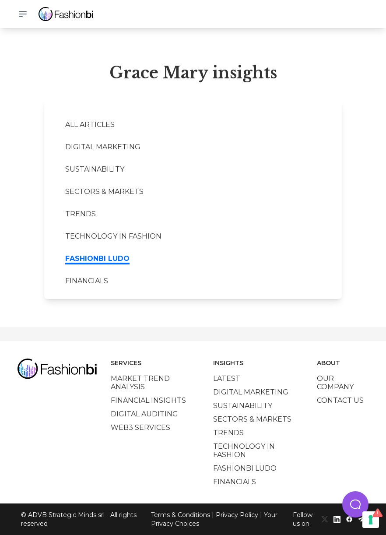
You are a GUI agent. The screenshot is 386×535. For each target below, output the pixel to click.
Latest (226, 378)
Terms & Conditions (180, 515)
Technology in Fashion (113, 236)
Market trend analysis (140, 382)
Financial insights (148, 400)
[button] (355, 504)
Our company (335, 382)
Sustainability (94, 169)
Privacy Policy (237, 515)
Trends (80, 214)
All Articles (90, 124)
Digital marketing (102, 147)
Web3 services (140, 427)
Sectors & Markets (104, 191)
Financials (86, 281)
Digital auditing (144, 414)
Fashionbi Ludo (97, 258)
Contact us (340, 400)
